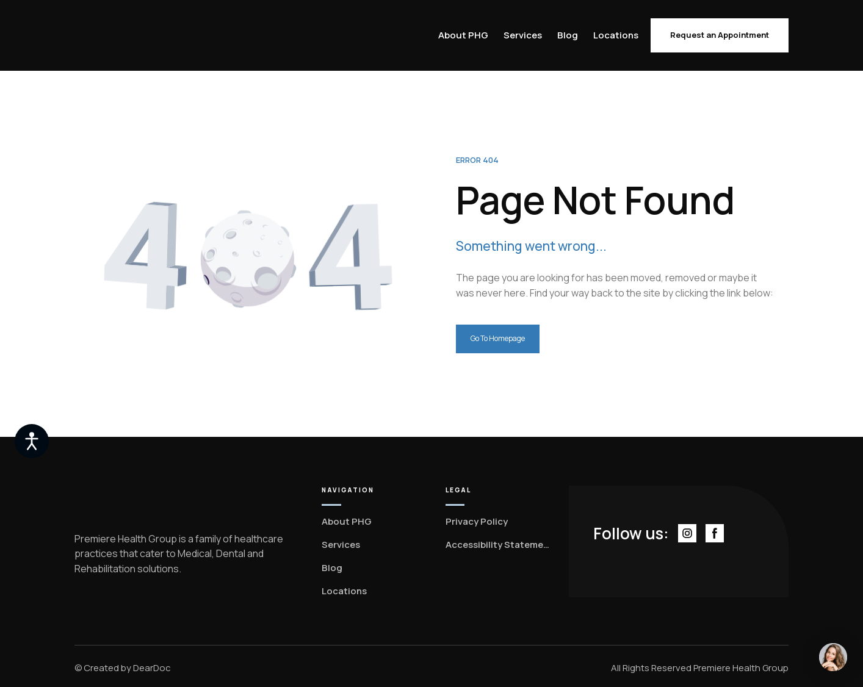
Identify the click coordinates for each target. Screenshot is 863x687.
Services (523, 35)
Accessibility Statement (499, 544)
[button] (720, 35)
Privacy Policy (477, 521)
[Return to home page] (124, 36)
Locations (615, 35)
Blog (567, 35)
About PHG (463, 35)
